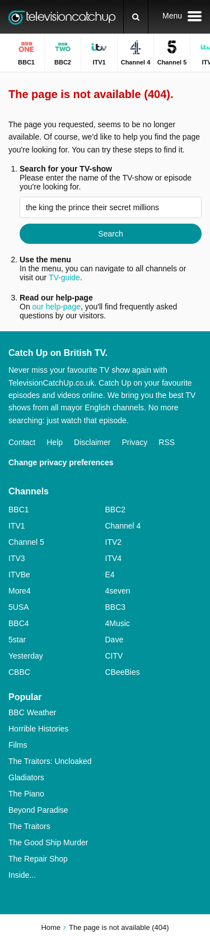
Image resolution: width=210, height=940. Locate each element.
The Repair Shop (38, 858)
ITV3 (16, 558)
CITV (114, 655)
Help (54, 442)
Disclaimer (92, 442)
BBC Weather (32, 712)
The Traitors (29, 826)
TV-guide (64, 277)
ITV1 (16, 525)
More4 (19, 590)
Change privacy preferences (61, 462)
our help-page (56, 306)
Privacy (134, 442)
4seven (117, 590)
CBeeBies (122, 672)
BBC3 (115, 607)
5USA (18, 607)
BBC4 (18, 623)
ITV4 (113, 558)
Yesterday (25, 655)
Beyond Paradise (38, 809)
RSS (166, 442)
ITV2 (113, 542)
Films (17, 744)
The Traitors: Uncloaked (50, 761)
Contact (21, 442)
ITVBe (19, 574)
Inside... (22, 874)
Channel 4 (123, 525)
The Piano (26, 793)
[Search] (135, 17)
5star (17, 639)
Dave (114, 639)
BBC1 (18, 509)
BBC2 (115, 509)
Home (50, 927)
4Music (117, 623)
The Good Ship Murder (48, 842)
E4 (110, 574)
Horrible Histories (38, 728)
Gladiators (26, 777)
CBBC (19, 672)
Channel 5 (26, 542)
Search (110, 233)
